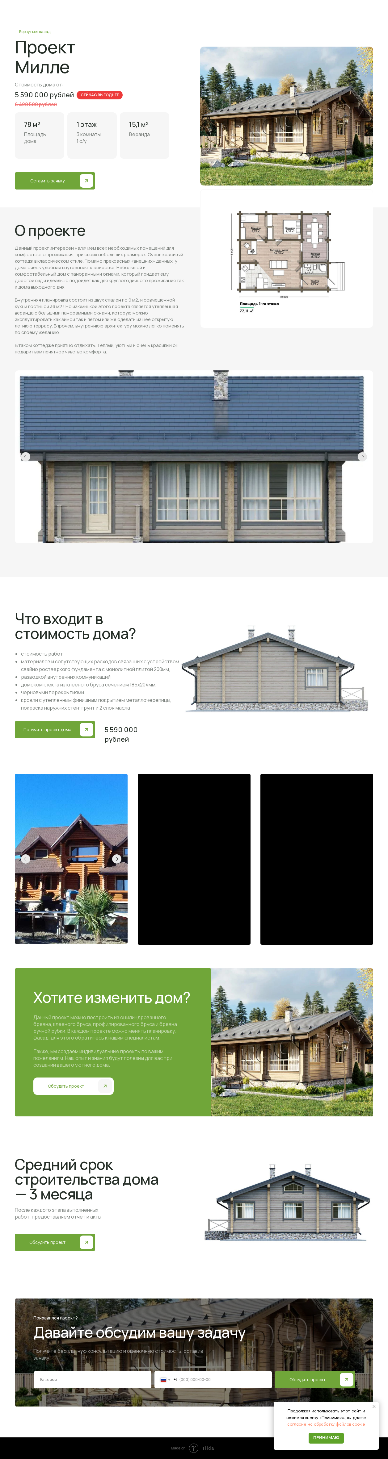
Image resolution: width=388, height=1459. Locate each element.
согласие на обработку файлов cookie (326, 1424)
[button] (86, 181)
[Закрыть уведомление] (374, 1406)
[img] (346, 1380)
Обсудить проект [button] (66, 1086)
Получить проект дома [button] (47, 729)
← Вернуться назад (33, 31)
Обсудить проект (307, 1379)
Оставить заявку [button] (47, 181)
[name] (92, 1379)
